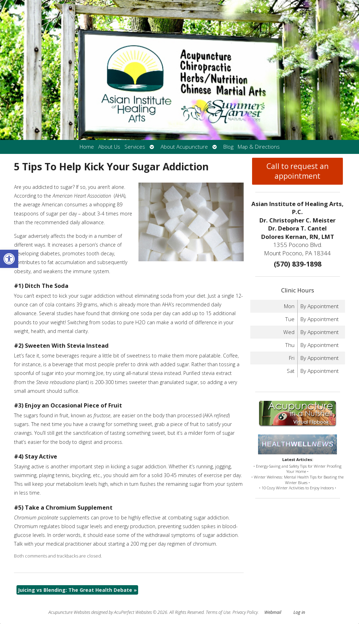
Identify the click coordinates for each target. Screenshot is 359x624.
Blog (228, 146)
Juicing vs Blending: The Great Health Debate (77, 590)
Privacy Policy (245, 612)
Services (134, 146)
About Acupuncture (184, 146)
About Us (109, 146)
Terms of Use (218, 612)
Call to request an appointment (297, 171)
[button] (9, 259)
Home (87, 146)
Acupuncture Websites (69, 612)
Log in (299, 612)
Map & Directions (259, 146)
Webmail (272, 612)
